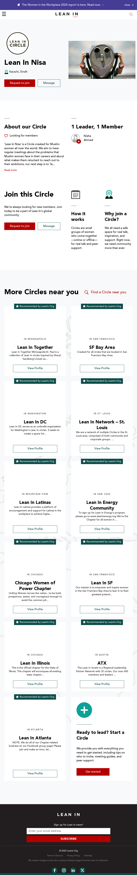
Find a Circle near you (105, 292)
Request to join (20, 83)
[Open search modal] (131, 15)
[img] (35, 323)
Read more (10, 170)
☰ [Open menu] (4, 14)
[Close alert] (129, 5)
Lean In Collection (99, 860)
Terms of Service (55, 856)
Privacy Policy (73, 856)
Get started (93, 771)
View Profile (35, 368)
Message (49, 83)
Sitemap (88, 856)
